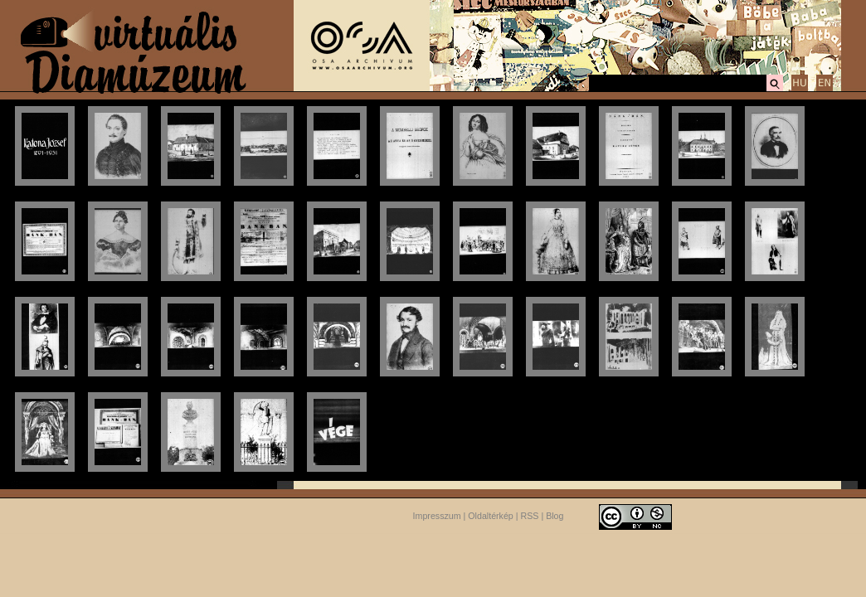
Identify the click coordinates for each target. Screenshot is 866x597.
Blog (554, 516)
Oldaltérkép (490, 516)
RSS (530, 516)
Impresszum (437, 516)
